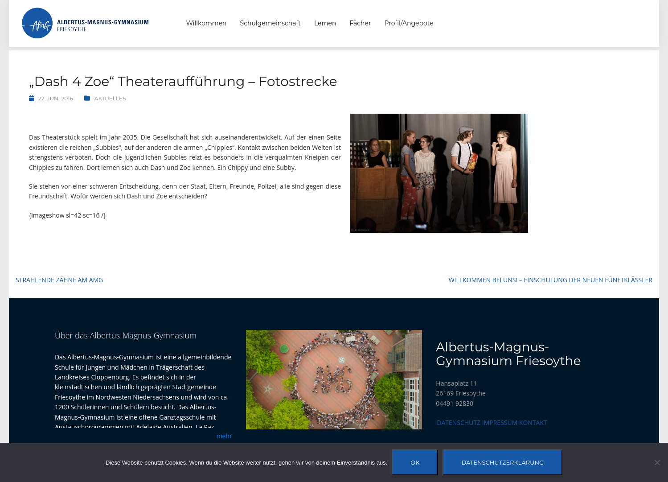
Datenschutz (458, 422)
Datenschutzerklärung (502, 462)
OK (414, 462)
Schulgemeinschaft (270, 23)
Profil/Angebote (409, 23)
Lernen (325, 23)
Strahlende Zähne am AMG (59, 280)
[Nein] (656, 462)
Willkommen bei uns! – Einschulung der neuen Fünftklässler (550, 280)
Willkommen (206, 23)
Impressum (500, 422)
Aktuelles (110, 98)
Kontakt (533, 422)
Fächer (360, 23)
